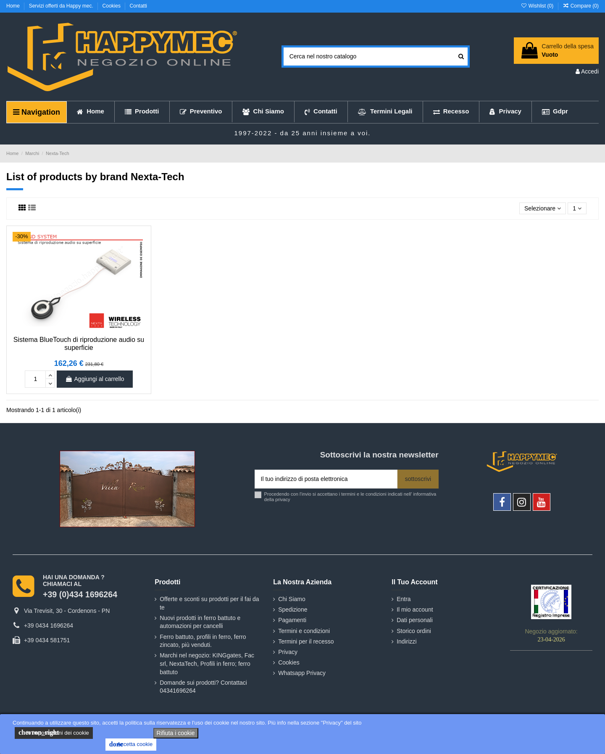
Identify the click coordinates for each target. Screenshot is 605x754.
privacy (282, 499)
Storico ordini (414, 631)
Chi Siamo (291, 599)
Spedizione (292, 609)
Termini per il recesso (306, 641)
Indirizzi (406, 641)
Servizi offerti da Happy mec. (62, 6)
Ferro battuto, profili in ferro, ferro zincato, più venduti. (203, 641)
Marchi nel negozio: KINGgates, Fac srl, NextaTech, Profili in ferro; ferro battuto (207, 663)
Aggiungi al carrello (94, 379)
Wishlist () (538, 6)
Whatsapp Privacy (302, 673)
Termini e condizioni (304, 631)
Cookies (112, 6)
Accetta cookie (131, 744)
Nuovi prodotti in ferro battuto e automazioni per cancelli (200, 622)
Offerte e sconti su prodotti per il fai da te (209, 603)
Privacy (287, 652)
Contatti (138, 6)
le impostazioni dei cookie (53, 732)
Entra (403, 599)
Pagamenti (292, 620)
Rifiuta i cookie (176, 733)
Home (13, 6)
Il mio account (415, 609)
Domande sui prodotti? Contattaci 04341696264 (203, 686)
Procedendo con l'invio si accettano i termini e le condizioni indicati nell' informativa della (350, 496)
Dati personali (415, 620)
